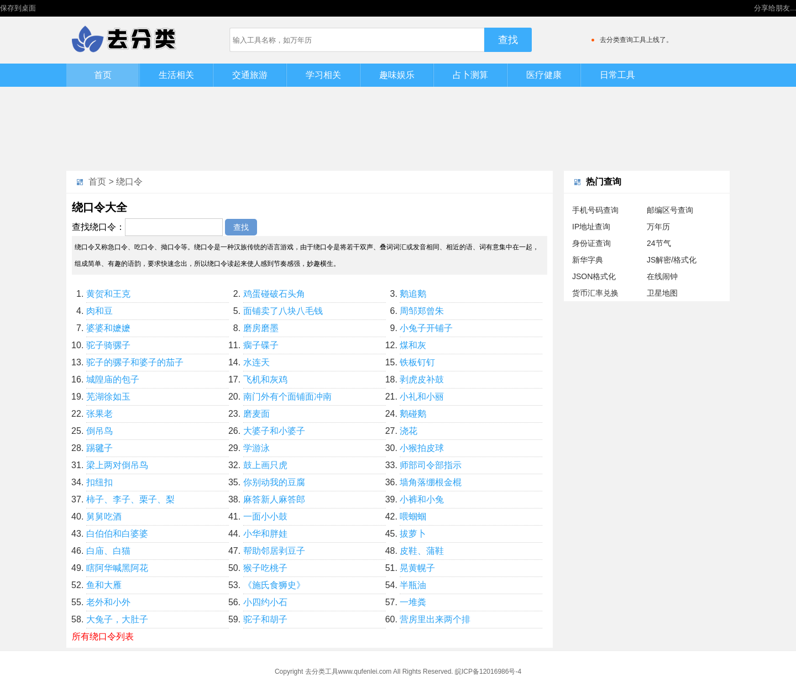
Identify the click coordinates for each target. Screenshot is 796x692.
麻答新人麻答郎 (274, 499)
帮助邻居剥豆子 (274, 550)
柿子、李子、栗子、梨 (130, 499)
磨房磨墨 (261, 328)
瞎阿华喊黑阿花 (117, 568)
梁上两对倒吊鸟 (117, 465)
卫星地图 (662, 293)
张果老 (99, 413)
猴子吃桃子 (265, 568)
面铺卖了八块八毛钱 (283, 311)
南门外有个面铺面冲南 (287, 396)
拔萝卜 (413, 533)
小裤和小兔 (422, 499)
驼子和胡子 (265, 619)
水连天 (256, 362)
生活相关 (176, 75)
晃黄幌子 (417, 568)
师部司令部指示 (431, 465)
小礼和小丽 (422, 396)
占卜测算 (470, 75)
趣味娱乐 (397, 75)
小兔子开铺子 (426, 328)
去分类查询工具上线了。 (636, 40)
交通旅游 (250, 75)
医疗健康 (544, 75)
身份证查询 (591, 243)
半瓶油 (413, 585)
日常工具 (617, 75)
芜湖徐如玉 (108, 396)
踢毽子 (99, 448)
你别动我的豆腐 (274, 482)
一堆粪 (413, 602)
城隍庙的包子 (112, 379)
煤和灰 (413, 345)
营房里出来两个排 (435, 619)
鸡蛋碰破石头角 (274, 293)
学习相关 (323, 75)
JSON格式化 (594, 276)
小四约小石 (265, 602)
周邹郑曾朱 (422, 311)
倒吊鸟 (99, 431)
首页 (103, 75)
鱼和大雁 (104, 585)
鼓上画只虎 (265, 465)
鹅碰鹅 (413, 413)
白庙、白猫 (108, 550)
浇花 (408, 431)
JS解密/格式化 (671, 259)
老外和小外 (108, 602)
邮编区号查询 (670, 210)
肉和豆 (99, 311)
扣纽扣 (99, 482)
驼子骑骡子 (108, 345)
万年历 (658, 226)
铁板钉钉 (417, 362)
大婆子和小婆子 (274, 431)
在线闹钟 (662, 276)
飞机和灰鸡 (265, 379)
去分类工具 (321, 671)
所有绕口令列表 (103, 636)
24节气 (659, 243)
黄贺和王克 (108, 293)
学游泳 (256, 448)
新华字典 (587, 259)
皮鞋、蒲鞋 (422, 550)
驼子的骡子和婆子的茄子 (135, 362)
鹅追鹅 (413, 293)
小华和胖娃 (265, 533)
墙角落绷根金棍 (431, 482)
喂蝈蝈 (413, 516)
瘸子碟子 (261, 345)
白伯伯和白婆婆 (117, 533)
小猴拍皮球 (422, 448)
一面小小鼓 (265, 516)
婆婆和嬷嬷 (108, 328)
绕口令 (129, 181)
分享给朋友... (775, 8)
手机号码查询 (595, 210)
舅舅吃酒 (104, 516)
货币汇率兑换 (595, 293)
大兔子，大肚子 (117, 619)
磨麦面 (256, 413)
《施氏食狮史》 (274, 585)
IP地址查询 (591, 226)
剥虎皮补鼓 (422, 379)
